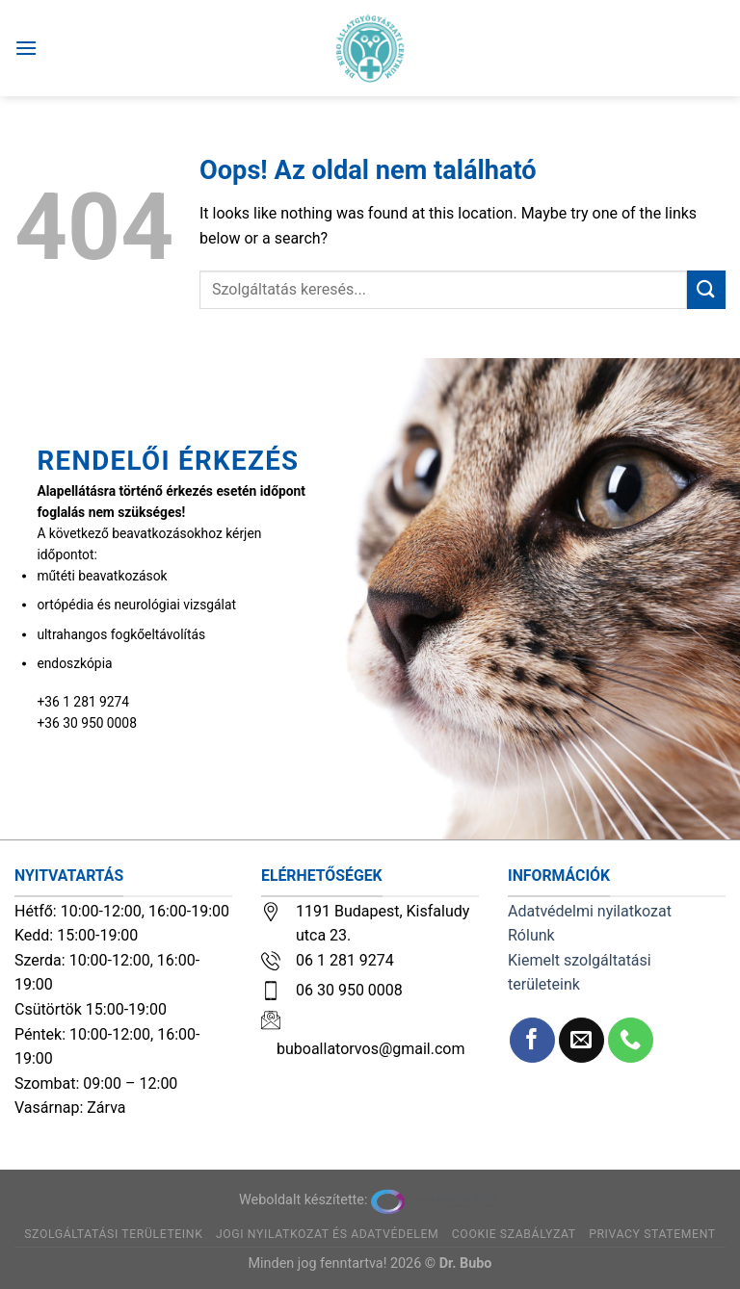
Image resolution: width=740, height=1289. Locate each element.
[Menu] (26, 47)
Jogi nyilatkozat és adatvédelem (327, 1234)
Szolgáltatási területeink (113, 1234)
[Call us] (630, 1040)
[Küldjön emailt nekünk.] (581, 1040)
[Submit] (706, 289)
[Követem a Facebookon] (532, 1040)
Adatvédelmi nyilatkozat (590, 911)
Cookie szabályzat (514, 1234)
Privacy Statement (652, 1234)
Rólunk (531, 935)
